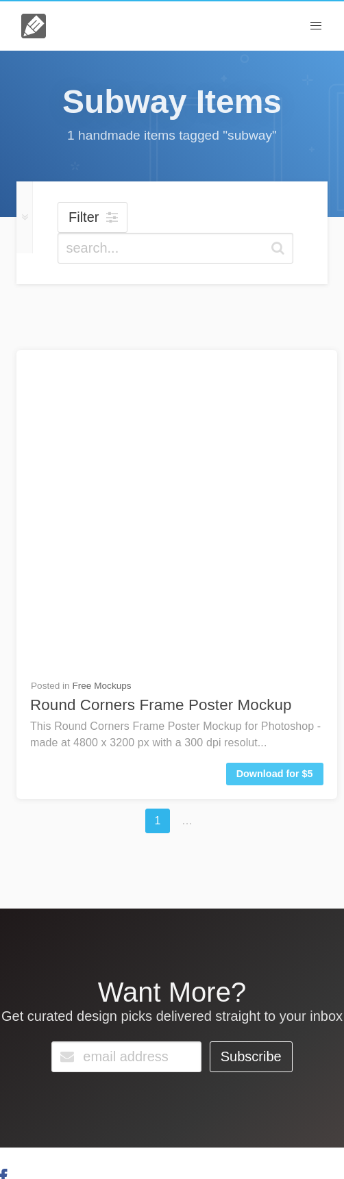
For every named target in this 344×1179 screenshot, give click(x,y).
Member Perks (229, 1135)
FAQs (50, 1068)
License (93, 1135)
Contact (104, 1068)
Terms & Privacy (153, 1135)
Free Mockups (101, 365)
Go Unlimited (183, 1072)
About (55, 1135)
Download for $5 (274, 453)
